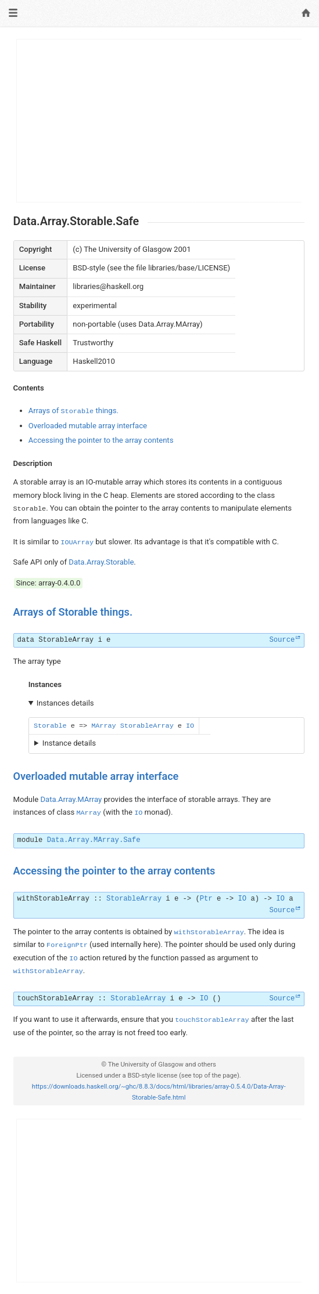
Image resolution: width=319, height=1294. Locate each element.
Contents (28, 388)
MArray (103, 726)
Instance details (69, 743)
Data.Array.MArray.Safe (94, 840)
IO (190, 726)
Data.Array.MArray (71, 799)
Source (282, 640)
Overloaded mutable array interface (87, 425)
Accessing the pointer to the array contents (101, 440)
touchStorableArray (55, 999)
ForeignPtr (67, 945)
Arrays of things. (73, 410)
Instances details (65, 703)
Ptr (206, 899)
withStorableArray (53, 899)
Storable (50, 726)
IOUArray (77, 542)
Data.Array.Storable (101, 562)
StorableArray (66, 640)
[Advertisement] (159, 120)
